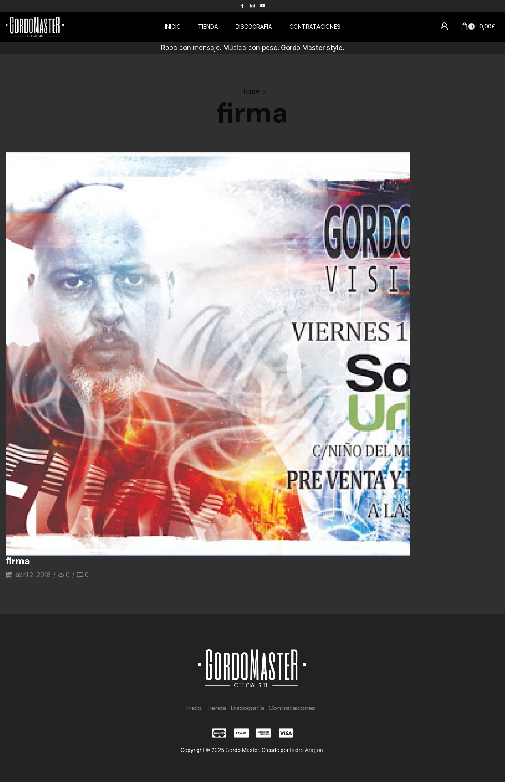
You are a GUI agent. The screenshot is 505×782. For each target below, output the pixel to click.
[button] (444, 27)
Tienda (216, 708)
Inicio (194, 708)
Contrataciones (292, 708)
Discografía (247, 708)
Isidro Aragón (306, 750)
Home (250, 91)
